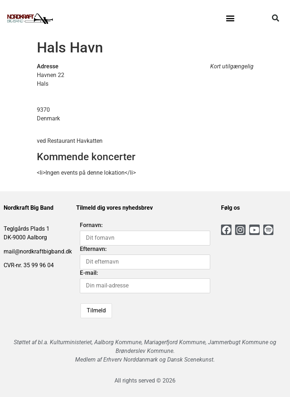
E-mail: (89, 272)
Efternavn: (93, 249)
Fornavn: (91, 225)
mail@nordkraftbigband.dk (38, 251)
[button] (230, 18)
